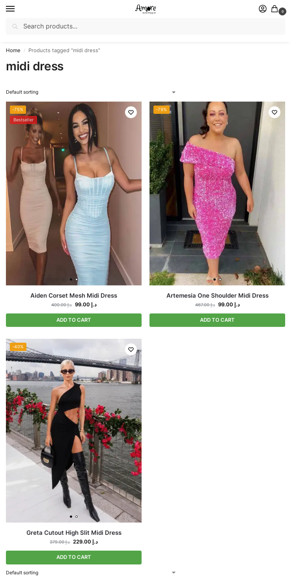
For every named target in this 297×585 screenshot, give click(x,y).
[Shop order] (91, 92)
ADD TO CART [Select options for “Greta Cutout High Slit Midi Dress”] (73, 558)
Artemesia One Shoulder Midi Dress (217, 295)
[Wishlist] (130, 113)
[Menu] (18, 9)
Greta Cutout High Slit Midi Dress (73, 533)
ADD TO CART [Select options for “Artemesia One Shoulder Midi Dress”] (217, 320)
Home (13, 50)
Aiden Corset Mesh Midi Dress (73, 295)
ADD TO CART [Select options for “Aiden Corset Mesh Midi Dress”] (73, 320)
